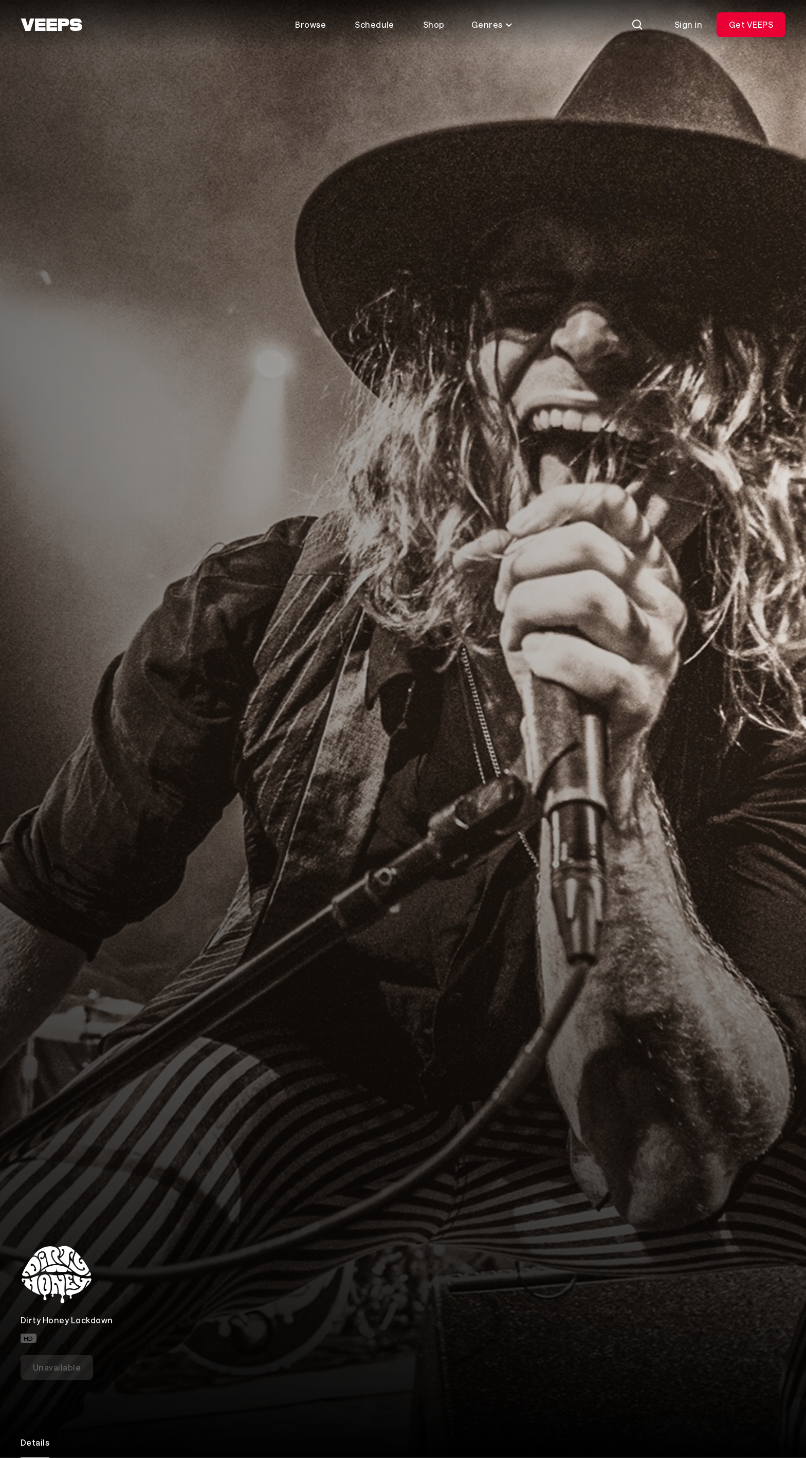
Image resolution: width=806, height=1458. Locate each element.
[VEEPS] (51, 25)
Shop (434, 24)
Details (35, 1442)
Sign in (688, 24)
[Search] (637, 24)
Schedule (374, 24)
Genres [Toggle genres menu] (492, 24)
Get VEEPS (751, 24)
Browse (310, 24)
